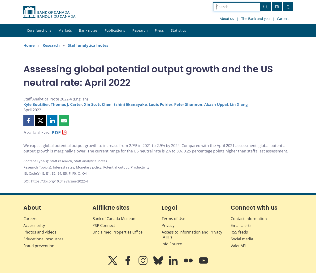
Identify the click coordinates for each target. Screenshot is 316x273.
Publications (115, 30)
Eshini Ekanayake (130, 104)
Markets (65, 30)
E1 (48, 173)
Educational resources (43, 239)
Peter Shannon (188, 104)
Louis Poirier (160, 104)
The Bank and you (255, 18)
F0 (74, 173)
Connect (103, 225)
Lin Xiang (239, 104)
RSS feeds (239, 232)
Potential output (116, 167)
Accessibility (34, 225)
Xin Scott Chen (98, 104)
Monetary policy (88, 167)
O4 (84, 173)
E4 (59, 173)
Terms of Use (173, 218)
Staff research (61, 161)
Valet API (238, 245)
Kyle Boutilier (36, 104)
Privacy (168, 225)
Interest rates (63, 167)
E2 (54, 173)
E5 (65, 173)
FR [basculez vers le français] (277, 6)
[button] (28, 120)
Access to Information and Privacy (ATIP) (192, 235)
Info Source (172, 244)
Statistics (178, 30)
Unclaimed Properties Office (117, 232)
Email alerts (241, 225)
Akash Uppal (216, 104)
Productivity (140, 167)
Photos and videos (39, 232)
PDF (56, 132)
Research (140, 30)
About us (227, 18)
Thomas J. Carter (66, 104)
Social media (242, 239)
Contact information (249, 218)
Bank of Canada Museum (114, 218)
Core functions (39, 30)
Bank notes (88, 30)
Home (29, 45)
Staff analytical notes (88, 45)
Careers (283, 18)
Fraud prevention (38, 245)
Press (159, 30)
